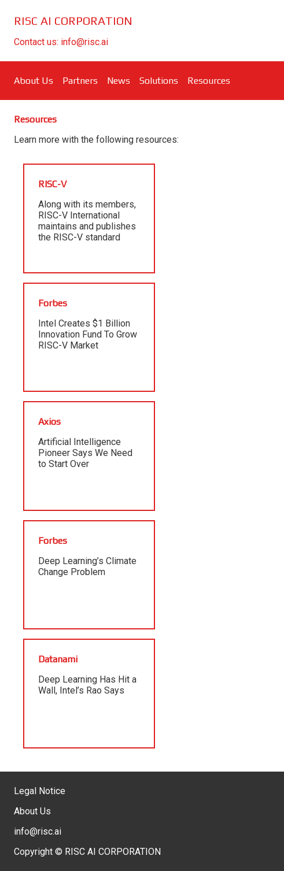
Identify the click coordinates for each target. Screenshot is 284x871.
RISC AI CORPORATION (73, 20)
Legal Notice (39, 790)
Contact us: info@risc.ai (61, 41)
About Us (33, 80)
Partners (80, 80)
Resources (208, 80)
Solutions (158, 80)
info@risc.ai (37, 831)
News (118, 80)
